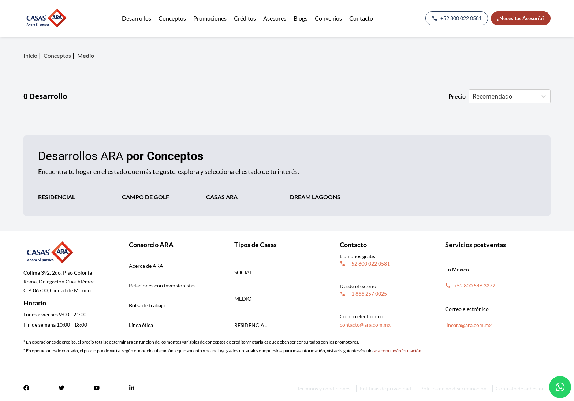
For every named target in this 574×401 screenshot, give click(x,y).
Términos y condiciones (323, 388)
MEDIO (242, 299)
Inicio (30, 55)
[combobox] (473, 96)
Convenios (328, 18)
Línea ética (141, 325)
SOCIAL (243, 272)
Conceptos (172, 18)
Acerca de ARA (146, 266)
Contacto (361, 18)
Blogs (301, 18)
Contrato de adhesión (520, 388)
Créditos (245, 18)
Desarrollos (136, 18)
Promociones (210, 18)
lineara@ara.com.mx (468, 325)
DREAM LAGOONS (315, 196)
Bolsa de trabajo (147, 305)
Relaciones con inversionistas (162, 285)
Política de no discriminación (453, 388)
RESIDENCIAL (56, 196)
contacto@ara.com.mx (365, 325)
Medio (85, 55)
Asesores (274, 18)
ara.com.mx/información (397, 350)
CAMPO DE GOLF (145, 196)
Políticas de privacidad (385, 388)
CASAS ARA (222, 196)
